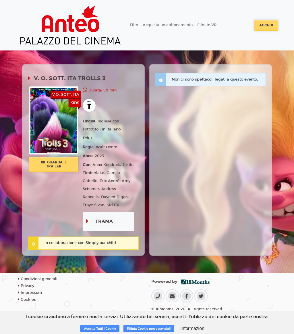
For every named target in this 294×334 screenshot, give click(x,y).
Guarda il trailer (54, 164)
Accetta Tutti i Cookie (100, 328)
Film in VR (206, 25)
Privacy (26, 286)
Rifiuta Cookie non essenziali (149, 328)
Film (134, 25)
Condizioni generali (37, 279)
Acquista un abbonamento (168, 25)
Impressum (30, 292)
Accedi (266, 25)
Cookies (27, 299)
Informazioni (192, 328)
